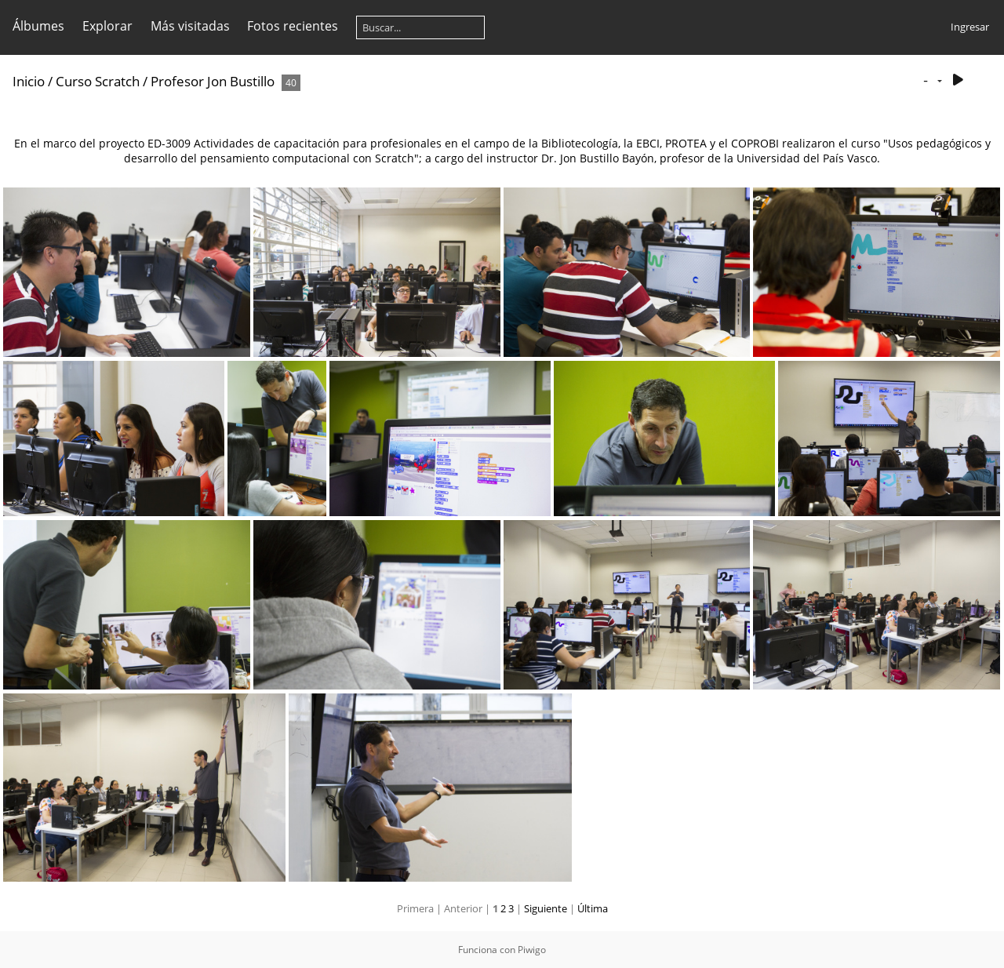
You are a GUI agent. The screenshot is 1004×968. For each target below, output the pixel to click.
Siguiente (545, 908)
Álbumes (38, 26)
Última (592, 908)
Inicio (29, 81)
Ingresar (970, 27)
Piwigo (532, 949)
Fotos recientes (292, 26)
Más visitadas (190, 26)
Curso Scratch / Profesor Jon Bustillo (165, 81)
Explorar (107, 26)
